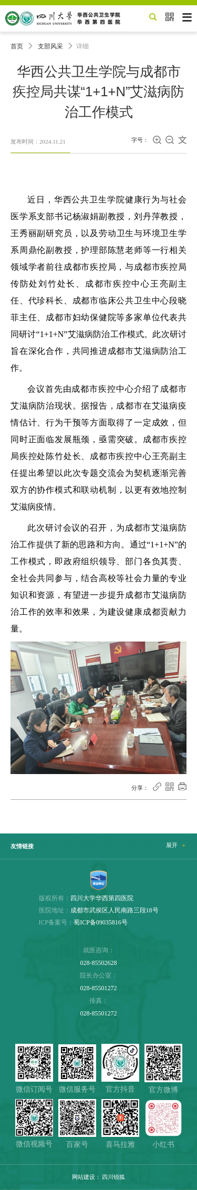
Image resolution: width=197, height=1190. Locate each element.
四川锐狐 (113, 1177)
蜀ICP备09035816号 (101, 922)
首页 (17, 46)
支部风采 (50, 46)
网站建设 (83, 1177)
